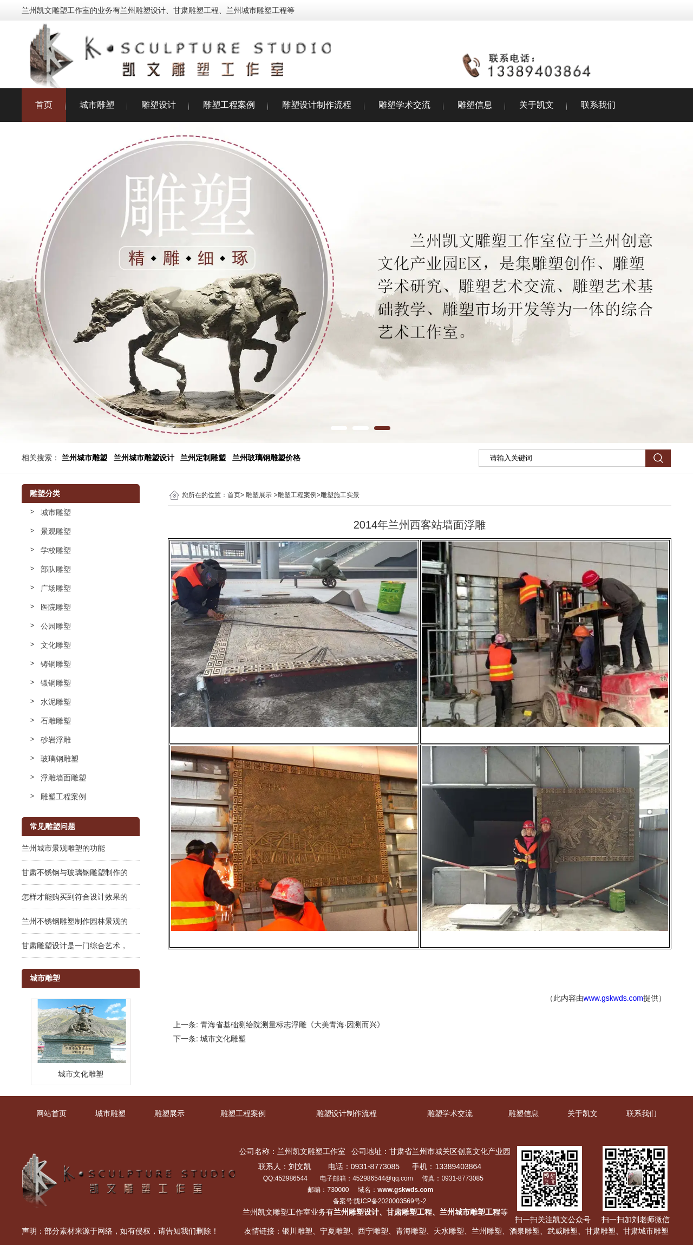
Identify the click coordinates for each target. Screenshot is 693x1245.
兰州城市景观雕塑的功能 (63, 848)
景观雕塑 (56, 531)
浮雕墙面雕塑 (63, 777)
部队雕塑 (56, 569)
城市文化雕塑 (223, 1038)
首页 (44, 104)
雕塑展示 (259, 495)
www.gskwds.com (613, 998)
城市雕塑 (97, 104)
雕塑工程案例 (229, 104)
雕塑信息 (474, 104)
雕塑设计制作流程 (316, 104)
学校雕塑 (56, 550)
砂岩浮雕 (56, 739)
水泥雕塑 (56, 702)
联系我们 (598, 104)
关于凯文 (536, 104)
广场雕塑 (56, 588)
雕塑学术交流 (404, 104)
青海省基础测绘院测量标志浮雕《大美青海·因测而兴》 (292, 1024)
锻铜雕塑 (56, 683)
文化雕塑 (56, 645)
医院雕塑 (56, 607)
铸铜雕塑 (56, 664)
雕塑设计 (158, 104)
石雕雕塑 (56, 720)
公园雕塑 (56, 626)
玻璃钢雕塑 (60, 758)
